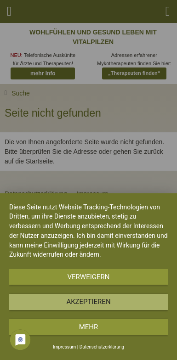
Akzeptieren (88, 302)
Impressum (64, 346)
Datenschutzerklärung (102, 346)
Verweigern (89, 277)
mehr (88, 327)
